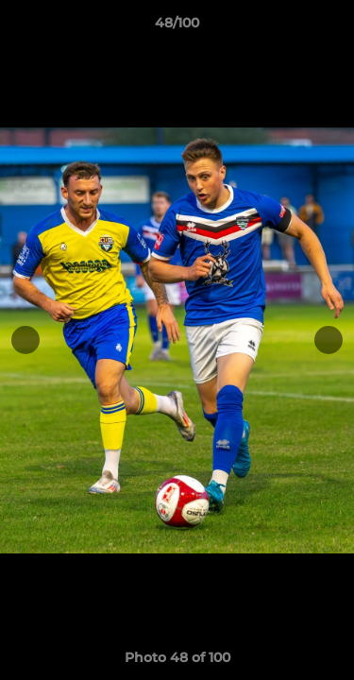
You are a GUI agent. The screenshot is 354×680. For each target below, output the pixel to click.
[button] (331, 27)
